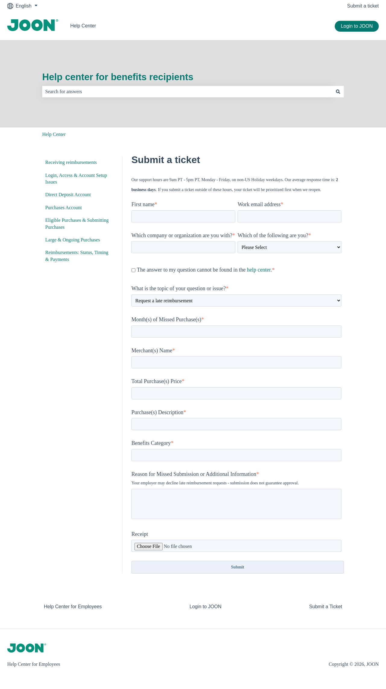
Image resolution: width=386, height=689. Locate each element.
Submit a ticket (363, 5)
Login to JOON (357, 26)
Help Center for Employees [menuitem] (73, 606)
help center (259, 270)
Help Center (83, 25)
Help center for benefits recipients (117, 77)
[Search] (338, 91)
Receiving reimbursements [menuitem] (71, 162)
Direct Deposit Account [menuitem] (68, 194)
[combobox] (187, 91)
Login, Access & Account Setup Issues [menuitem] (76, 178)
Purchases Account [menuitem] (63, 207)
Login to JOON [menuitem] (205, 606)
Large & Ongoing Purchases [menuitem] (72, 239)
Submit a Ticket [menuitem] (325, 606)
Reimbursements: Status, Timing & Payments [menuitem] (76, 256)
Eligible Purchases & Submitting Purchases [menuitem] (77, 223)
